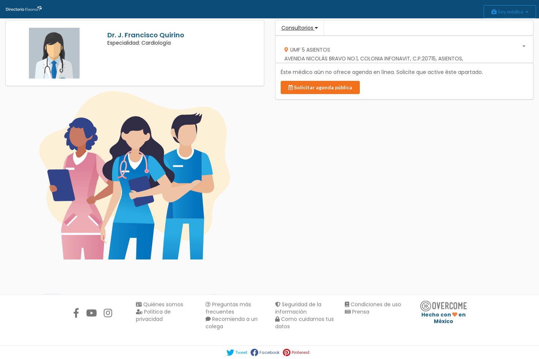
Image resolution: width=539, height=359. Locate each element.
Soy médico (509, 11)
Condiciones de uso (373, 305)
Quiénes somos (159, 305)
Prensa (357, 312)
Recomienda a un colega (232, 323)
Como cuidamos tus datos (304, 323)
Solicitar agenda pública (320, 87)
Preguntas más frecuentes (228, 309)
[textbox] (401, 56)
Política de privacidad (153, 316)
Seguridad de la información (298, 309)
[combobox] (401, 49)
